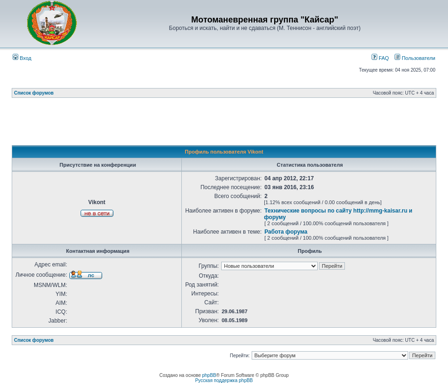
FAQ (380, 58)
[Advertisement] (224, 124)
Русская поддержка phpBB (224, 380)
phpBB (209, 375)
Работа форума (285, 231)
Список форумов (34, 93)
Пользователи (415, 58)
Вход (22, 58)
